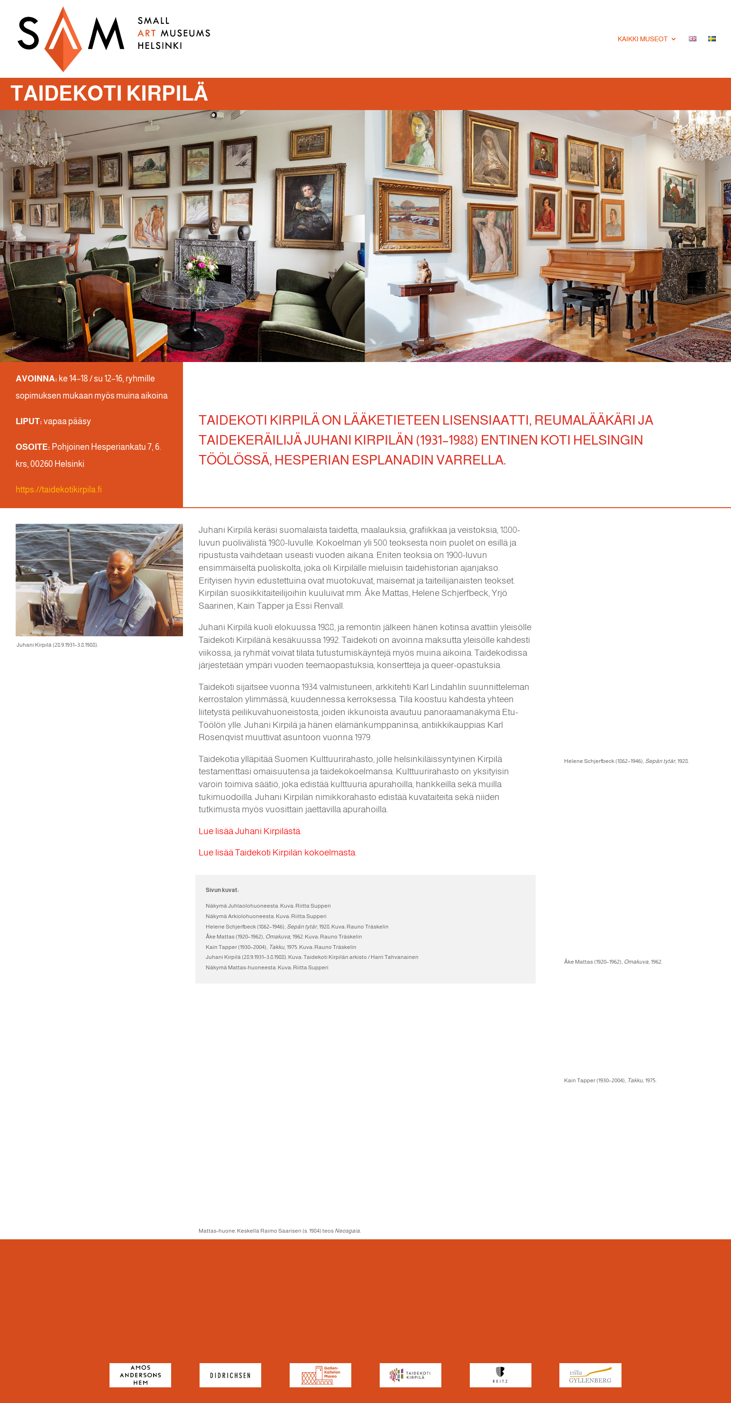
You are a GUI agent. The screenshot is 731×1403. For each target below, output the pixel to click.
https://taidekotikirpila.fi (59, 489)
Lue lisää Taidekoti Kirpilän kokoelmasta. (277, 852)
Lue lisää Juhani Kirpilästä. (250, 831)
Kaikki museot (642, 39)
